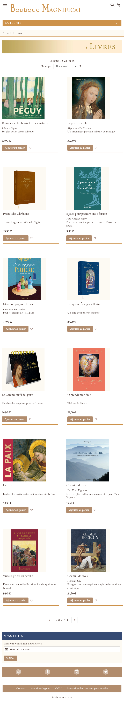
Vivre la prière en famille (18, 576)
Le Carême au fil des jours (17, 395)
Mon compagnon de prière (19, 304)
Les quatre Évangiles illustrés (84, 304)
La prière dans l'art (78, 123)
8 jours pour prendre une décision (86, 214)
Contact (20, 688)
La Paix (7, 485)
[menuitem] (62, 23)
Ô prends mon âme (79, 395)
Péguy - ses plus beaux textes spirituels (25, 123)
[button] (30, 148)
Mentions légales (40, 688)
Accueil (7, 33)
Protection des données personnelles (87, 688)
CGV (58, 688)
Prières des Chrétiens (16, 214)
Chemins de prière (77, 485)
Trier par (46, 66)
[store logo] (45, 8)
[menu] (62, 22)
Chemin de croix (77, 576)
